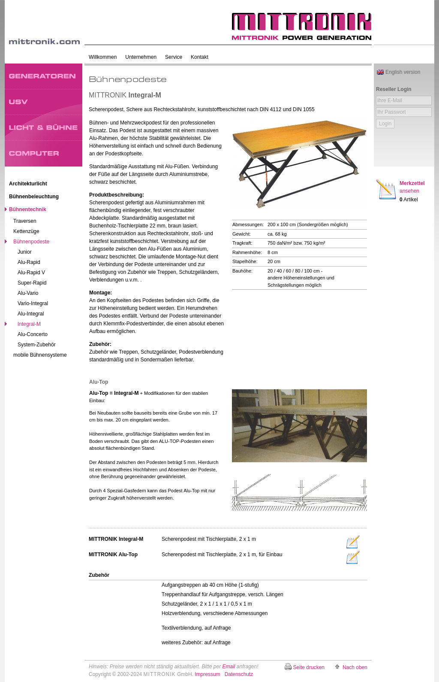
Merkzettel (412, 187)
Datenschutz (239, 674)
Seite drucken (309, 667)
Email (228, 667)
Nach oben (355, 667)
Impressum (207, 674)
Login (385, 124)
